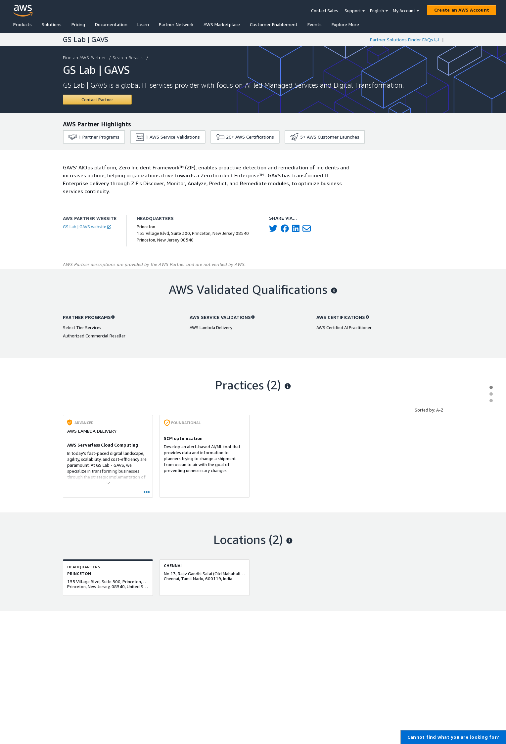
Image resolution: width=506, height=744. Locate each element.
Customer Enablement (274, 24)
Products (22, 24)
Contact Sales (324, 10)
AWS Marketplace (222, 24)
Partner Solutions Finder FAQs (404, 39)
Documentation (111, 24)
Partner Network (176, 24)
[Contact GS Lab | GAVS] (97, 100)
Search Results (129, 57)
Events (314, 24)
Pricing (78, 24)
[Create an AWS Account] (461, 10)
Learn (143, 24)
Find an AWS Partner (85, 57)
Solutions (52, 24)
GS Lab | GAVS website (87, 226)
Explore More (345, 24)
